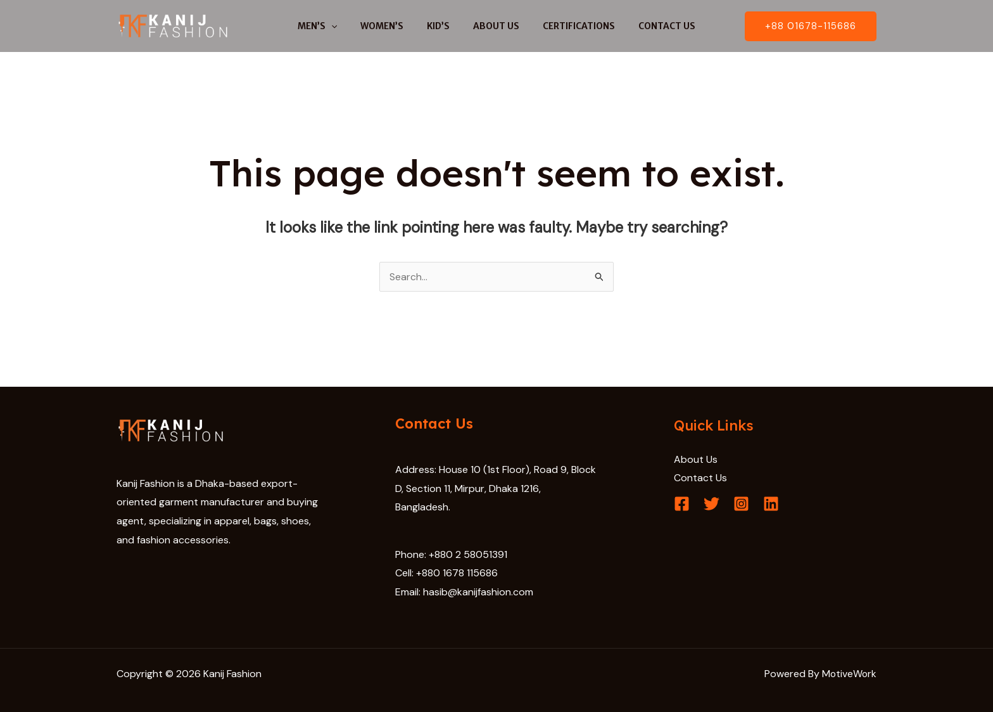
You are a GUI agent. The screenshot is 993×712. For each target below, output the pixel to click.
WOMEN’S (390, 26)
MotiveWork (848, 673)
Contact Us (700, 477)
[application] (345, 26)
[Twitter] (711, 504)
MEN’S (331, 26)
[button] (810, 26)
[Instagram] (741, 504)
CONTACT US (652, 26)
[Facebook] (682, 504)
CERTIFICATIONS (570, 26)
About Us (696, 459)
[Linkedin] (771, 504)
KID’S (441, 26)
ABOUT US (494, 26)
